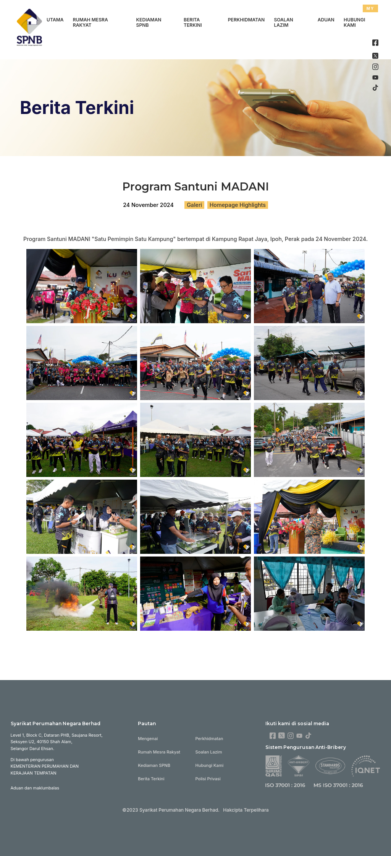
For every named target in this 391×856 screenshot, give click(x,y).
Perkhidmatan (246, 20)
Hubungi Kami (354, 22)
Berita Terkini (193, 22)
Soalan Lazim (283, 22)
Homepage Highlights (238, 205)
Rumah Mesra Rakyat (90, 22)
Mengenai (148, 738)
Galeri (194, 205)
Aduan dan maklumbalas (35, 788)
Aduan (326, 20)
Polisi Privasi (208, 778)
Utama (55, 20)
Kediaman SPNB (149, 22)
